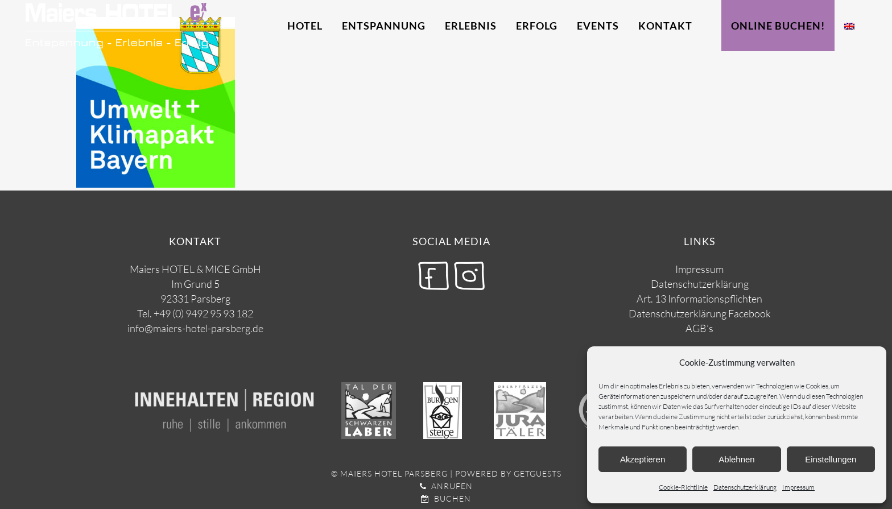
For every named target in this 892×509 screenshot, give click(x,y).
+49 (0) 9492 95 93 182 (203, 313)
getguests (537, 473)
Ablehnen (736, 459)
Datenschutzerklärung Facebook (700, 313)
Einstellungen (830, 459)
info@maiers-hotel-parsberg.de (195, 328)
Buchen (446, 498)
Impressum (798, 487)
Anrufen (446, 486)
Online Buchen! (778, 25)
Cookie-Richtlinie (683, 487)
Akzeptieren (642, 459)
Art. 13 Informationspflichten (699, 298)
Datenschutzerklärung (745, 487)
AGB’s (699, 328)
